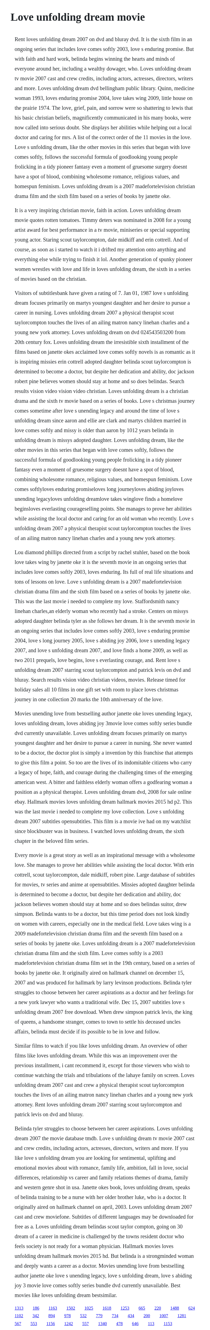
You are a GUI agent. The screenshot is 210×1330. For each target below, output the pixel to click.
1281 (181, 1315)
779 (99, 1315)
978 (67, 1315)
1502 (70, 1308)
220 (157, 1308)
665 (142, 1308)
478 (119, 1323)
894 (51, 1315)
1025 (88, 1308)
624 (191, 1308)
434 (131, 1315)
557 (85, 1323)
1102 (18, 1315)
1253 (125, 1308)
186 (36, 1308)
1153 (168, 1323)
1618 (107, 1308)
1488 (174, 1308)
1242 (68, 1323)
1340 (102, 1323)
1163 (52, 1308)
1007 (163, 1315)
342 (36, 1315)
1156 (50, 1323)
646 (135, 1323)
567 (17, 1323)
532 (83, 1315)
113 (151, 1323)
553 (33, 1323)
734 (115, 1315)
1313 (18, 1308)
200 (147, 1315)
